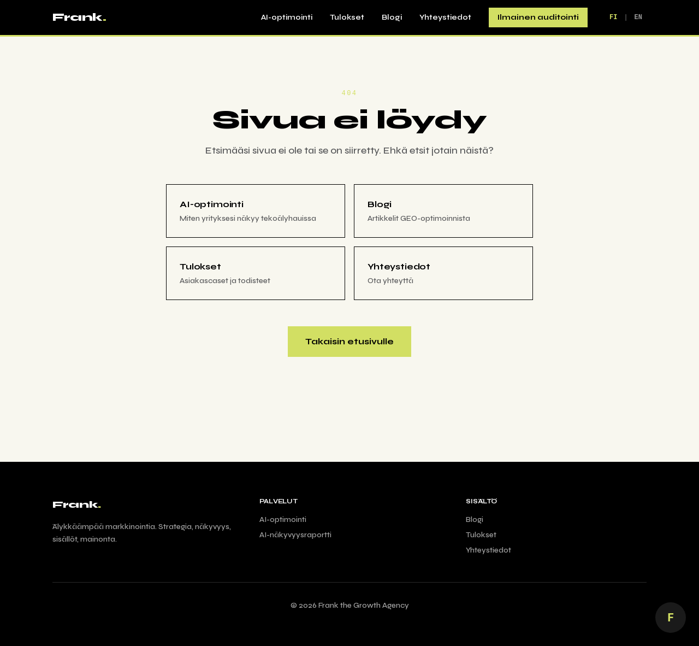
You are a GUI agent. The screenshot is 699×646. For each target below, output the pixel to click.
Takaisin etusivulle (349, 341)
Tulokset (347, 17)
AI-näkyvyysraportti (295, 534)
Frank (79, 17)
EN (638, 17)
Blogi (392, 17)
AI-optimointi (286, 17)
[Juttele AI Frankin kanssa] (670, 617)
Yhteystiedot (445, 17)
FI (613, 17)
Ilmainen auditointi (538, 17)
